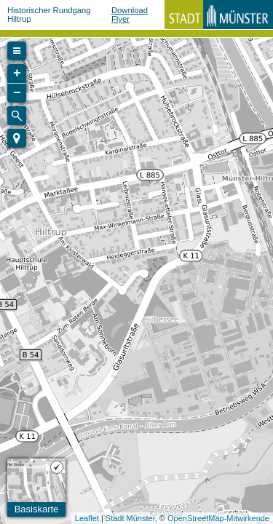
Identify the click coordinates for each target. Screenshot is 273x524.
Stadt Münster (130, 518)
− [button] (17, 93)
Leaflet (87, 518)
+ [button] (17, 73)
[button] (16, 138)
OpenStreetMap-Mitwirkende (218, 518)
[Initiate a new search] (16, 115)
